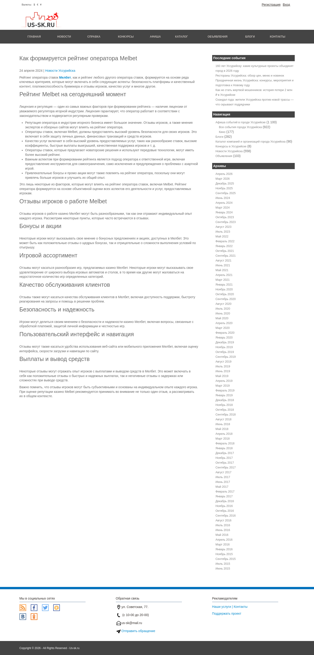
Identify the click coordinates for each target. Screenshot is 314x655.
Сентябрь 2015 (226, 559)
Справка (93, 36)
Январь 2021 (224, 284)
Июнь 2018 (223, 424)
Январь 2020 (224, 337)
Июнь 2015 (223, 568)
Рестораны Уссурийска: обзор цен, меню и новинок (250, 75)
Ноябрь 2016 (224, 506)
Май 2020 (222, 318)
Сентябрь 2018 (226, 414)
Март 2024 (223, 207)
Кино (222, 132)
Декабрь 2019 (225, 342)
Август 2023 (223, 226)
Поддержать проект (227, 613)
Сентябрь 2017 (226, 467)
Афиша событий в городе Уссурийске (241, 122)
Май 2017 (222, 486)
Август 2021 (223, 260)
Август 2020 (223, 303)
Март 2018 (223, 438)
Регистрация (271, 4)
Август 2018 (223, 419)
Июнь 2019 (223, 371)
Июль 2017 (223, 477)
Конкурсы (126, 36)
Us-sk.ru (74, 648)
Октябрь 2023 (225, 217)
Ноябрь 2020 (224, 289)
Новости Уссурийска (60, 70)
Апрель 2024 (224, 202)
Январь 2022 (224, 246)
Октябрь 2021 (225, 251)
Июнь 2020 (223, 313)
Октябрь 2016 (225, 510)
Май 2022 (222, 236)
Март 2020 (223, 328)
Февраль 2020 (225, 332)
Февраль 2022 (225, 241)
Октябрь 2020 (225, 294)
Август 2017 (223, 472)
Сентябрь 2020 (226, 299)
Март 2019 (223, 385)
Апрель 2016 (224, 539)
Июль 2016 (223, 525)
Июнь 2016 (223, 530)
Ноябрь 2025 (224, 188)
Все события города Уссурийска (240, 127)
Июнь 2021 (223, 265)
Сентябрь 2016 (226, 515)
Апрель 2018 (224, 433)
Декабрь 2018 (225, 400)
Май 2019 (222, 376)
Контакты (277, 36)
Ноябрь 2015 (224, 554)
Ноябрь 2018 (224, 405)
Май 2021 (222, 270)
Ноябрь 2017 (224, 458)
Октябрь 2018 (225, 409)
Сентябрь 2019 (226, 356)
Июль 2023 (223, 231)
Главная (34, 36)
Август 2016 (223, 520)
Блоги (250, 36)
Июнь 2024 (223, 198)
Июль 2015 (223, 563)
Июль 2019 (223, 366)
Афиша (155, 36)
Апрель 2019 (224, 381)
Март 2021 (223, 279)
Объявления (218, 36)
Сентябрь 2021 (226, 255)
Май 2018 (222, 429)
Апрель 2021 (224, 275)
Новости (64, 36)
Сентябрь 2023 (226, 222)
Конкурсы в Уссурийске (231, 146)
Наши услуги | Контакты (230, 606)
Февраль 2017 (225, 491)
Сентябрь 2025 (226, 193)
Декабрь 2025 (225, 183)
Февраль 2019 (225, 390)
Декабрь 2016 (225, 501)
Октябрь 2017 (225, 462)
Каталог (181, 36)
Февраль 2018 (225, 443)
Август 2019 (223, 361)
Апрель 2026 (224, 174)
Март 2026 (223, 178)
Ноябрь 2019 (224, 347)
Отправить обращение (138, 631)
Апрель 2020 (224, 323)
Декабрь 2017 (225, 453)
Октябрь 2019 (225, 352)
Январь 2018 (224, 448)
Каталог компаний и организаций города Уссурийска (251, 141)
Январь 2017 (224, 496)
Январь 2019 (224, 395)
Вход (286, 4)
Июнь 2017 (223, 482)
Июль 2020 (223, 308)
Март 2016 (223, 544)
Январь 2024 (224, 212)
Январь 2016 (224, 549)
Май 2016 (222, 535)
